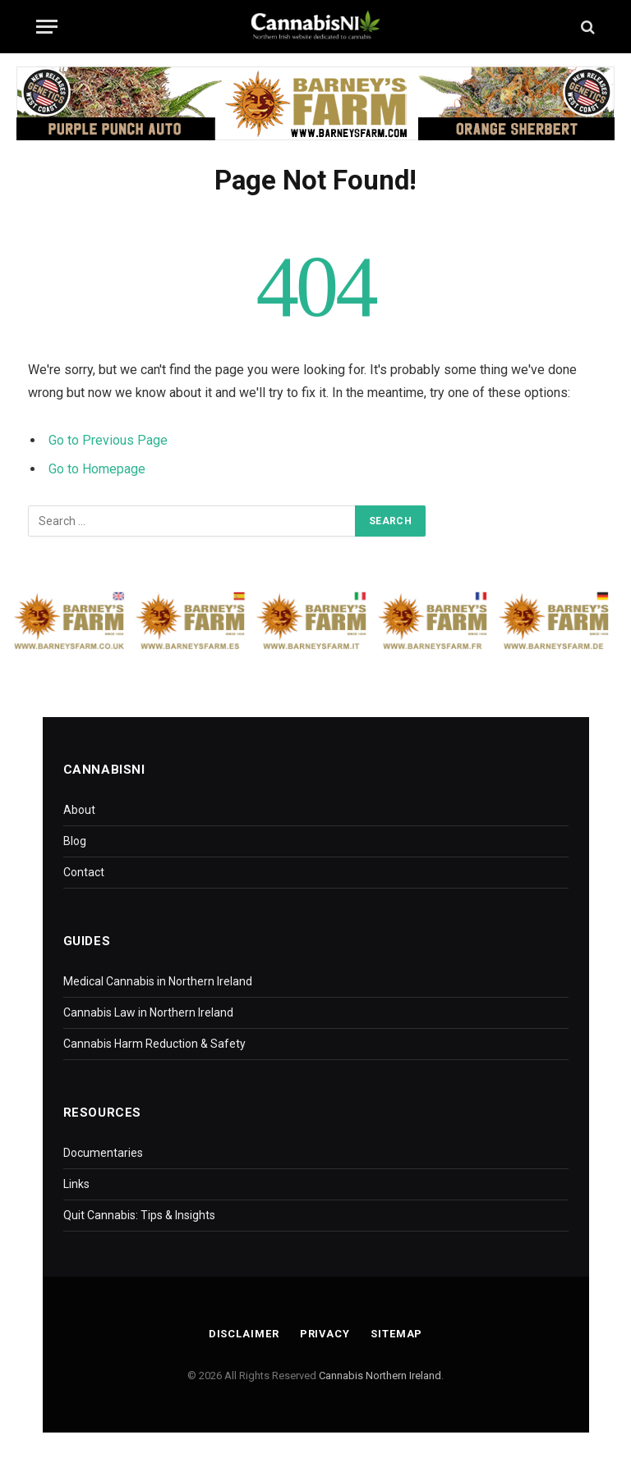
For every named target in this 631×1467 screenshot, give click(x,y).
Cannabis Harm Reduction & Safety (154, 1043)
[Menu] (47, 26)
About (79, 809)
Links (76, 1184)
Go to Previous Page (108, 440)
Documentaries (103, 1152)
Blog (74, 841)
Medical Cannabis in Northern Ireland (157, 981)
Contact (83, 872)
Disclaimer (243, 1334)
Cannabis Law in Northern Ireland (148, 1012)
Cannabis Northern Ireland (380, 1375)
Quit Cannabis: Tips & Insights (139, 1215)
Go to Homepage (96, 469)
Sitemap (397, 1334)
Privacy (324, 1334)
